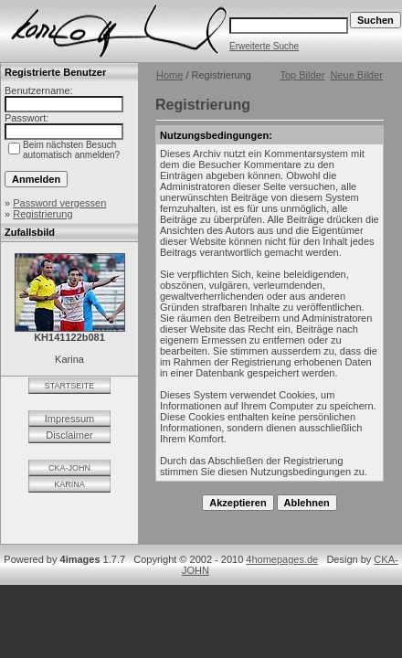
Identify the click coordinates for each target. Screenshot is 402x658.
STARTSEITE (70, 385)
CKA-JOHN (69, 467)
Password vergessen (59, 202)
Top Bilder (302, 74)
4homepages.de (282, 559)
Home (169, 74)
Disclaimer (69, 435)
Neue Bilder (357, 74)
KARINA (69, 484)
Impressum (69, 418)
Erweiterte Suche (264, 46)
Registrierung (42, 213)
